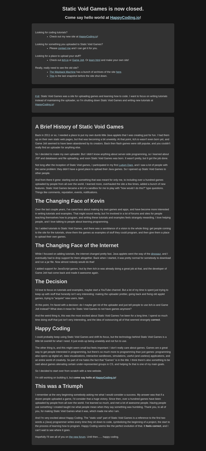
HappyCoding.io (125, 17)
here (118, 72)
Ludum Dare (126, 165)
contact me (64, 48)
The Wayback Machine (62, 72)
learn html (94, 60)
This (51, 76)
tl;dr (37, 96)
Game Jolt (78, 60)
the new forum (77, 436)
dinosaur (156, 253)
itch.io (65, 60)
